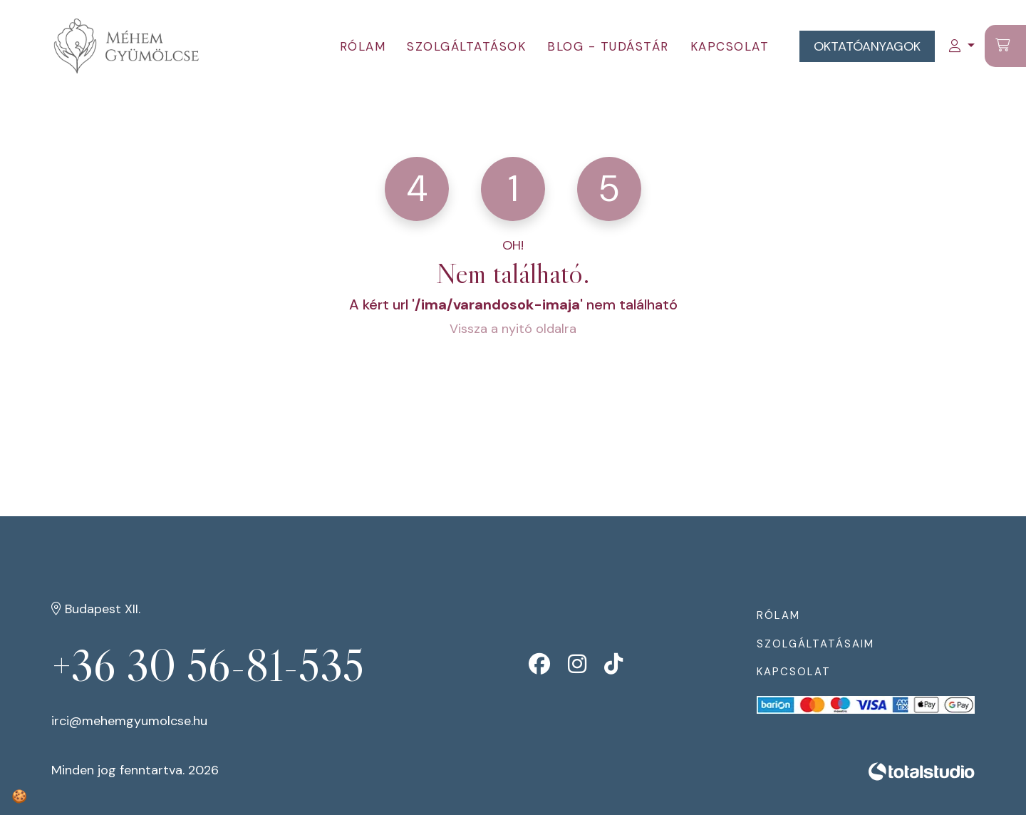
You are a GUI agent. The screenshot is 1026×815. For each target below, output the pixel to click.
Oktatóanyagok (867, 46)
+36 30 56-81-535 (207, 665)
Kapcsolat (730, 46)
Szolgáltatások (466, 46)
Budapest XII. (95, 608)
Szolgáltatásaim (815, 644)
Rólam (363, 46)
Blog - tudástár (608, 46)
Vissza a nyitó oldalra (513, 328)
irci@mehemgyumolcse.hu (129, 720)
